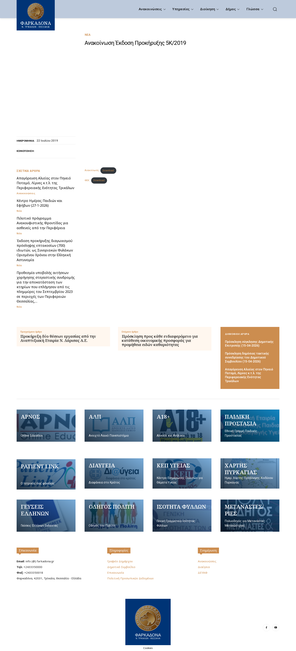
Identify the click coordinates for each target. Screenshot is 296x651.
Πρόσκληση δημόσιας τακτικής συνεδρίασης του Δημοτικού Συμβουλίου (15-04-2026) (247, 357)
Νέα (87, 34)
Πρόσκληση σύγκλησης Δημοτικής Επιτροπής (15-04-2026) (249, 344)
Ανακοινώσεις (26, 193)
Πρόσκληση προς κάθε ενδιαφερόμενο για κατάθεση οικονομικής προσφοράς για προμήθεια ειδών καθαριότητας (160, 340)
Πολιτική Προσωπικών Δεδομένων (130, 578)
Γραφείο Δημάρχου (120, 561)
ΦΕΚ (87, 180)
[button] (274, 9)
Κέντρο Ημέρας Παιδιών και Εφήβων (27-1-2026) (39, 203)
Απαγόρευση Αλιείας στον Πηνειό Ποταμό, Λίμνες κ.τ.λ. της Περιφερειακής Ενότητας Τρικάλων (45, 183)
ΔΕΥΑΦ (202, 572)
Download (108, 170)
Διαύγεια (204, 567)
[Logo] (148, 621)
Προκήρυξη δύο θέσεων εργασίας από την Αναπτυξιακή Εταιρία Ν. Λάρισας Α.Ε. (58, 338)
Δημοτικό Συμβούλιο (121, 567)
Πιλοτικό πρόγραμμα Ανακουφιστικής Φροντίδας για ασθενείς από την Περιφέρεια (42, 223)
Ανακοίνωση (92, 170)
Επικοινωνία (27, 550)
